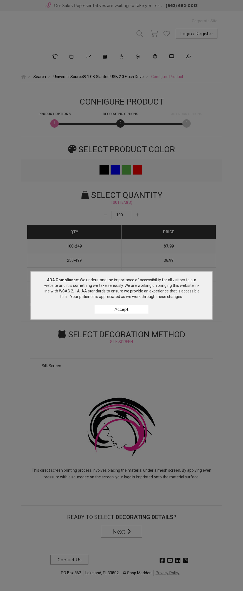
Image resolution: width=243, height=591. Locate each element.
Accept (121, 309)
